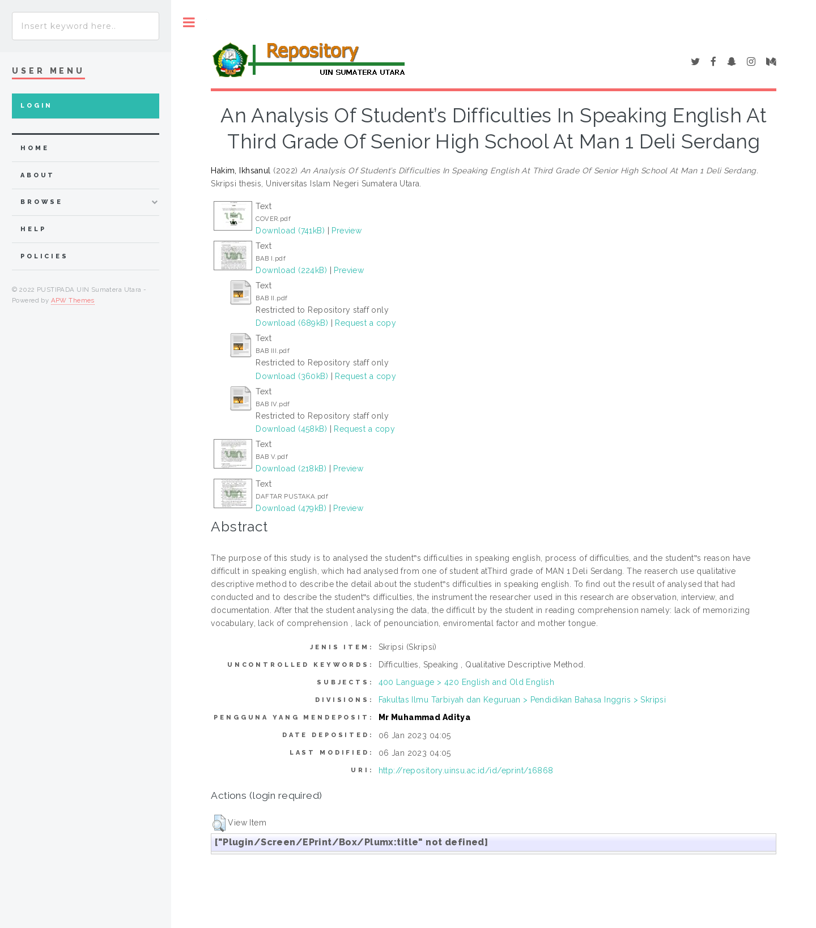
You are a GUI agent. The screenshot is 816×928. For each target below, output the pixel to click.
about (37, 175)
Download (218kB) (291, 468)
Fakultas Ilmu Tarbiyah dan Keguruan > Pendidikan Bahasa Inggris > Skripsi (522, 699)
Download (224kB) (291, 270)
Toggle (189, 22)
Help (33, 229)
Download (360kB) (292, 376)
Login (36, 105)
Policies (44, 256)
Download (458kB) (291, 428)
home (34, 148)
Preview (347, 230)
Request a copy (365, 322)
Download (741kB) (290, 230)
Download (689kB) (292, 322)
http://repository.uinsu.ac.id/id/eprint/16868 (466, 770)
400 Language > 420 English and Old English (467, 682)
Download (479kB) (291, 508)
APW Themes (73, 300)
